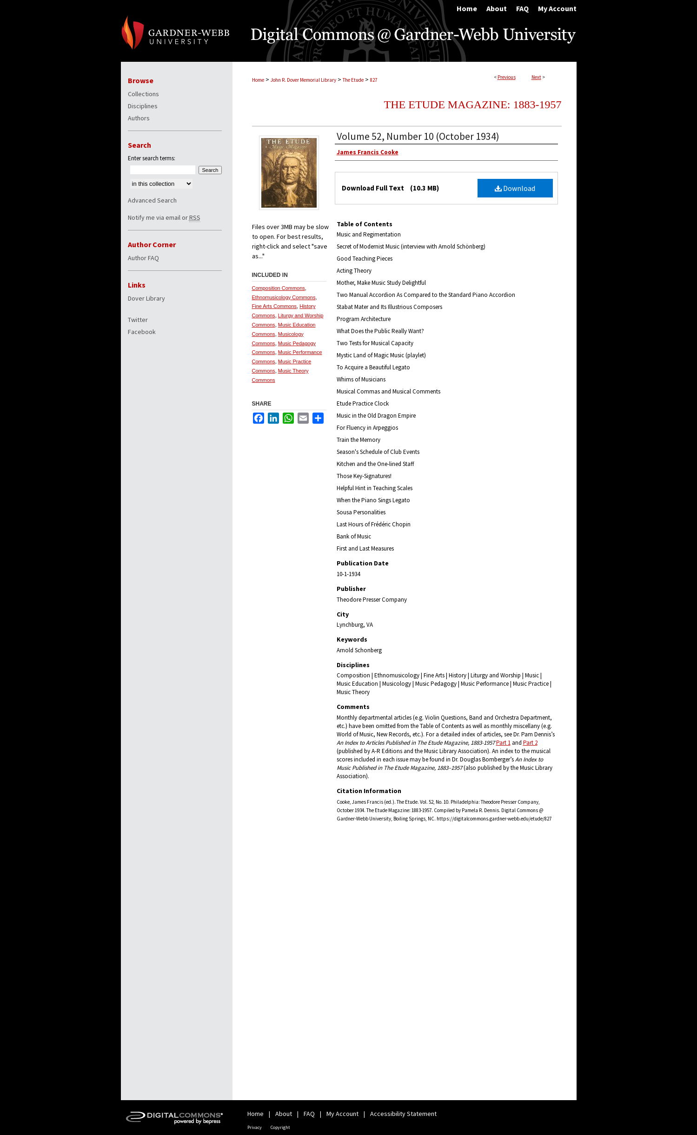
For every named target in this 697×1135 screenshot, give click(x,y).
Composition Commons (278, 288)
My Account (342, 1113)
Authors (139, 118)
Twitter (138, 319)
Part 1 (503, 743)
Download (515, 188)
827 (373, 80)
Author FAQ (143, 258)
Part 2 (530, 743)
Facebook (142, 332)
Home (258, 80)
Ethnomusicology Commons (284, 297)
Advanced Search (152, 200)
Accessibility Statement (403, 1113)
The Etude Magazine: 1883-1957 (473, 104)
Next (536, 77)
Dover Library (146, 298)
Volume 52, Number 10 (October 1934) (418, 136)
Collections (143, 94)
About (283, 1113)
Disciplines (143, 106)
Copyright (280, 1127)
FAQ (309, 1113)
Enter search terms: (151, 158)
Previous (507, 77)
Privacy (254, 1127)
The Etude (353, 80)
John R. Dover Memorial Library (303, 80)
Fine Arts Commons (274, 306)
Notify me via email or (164, 217)
